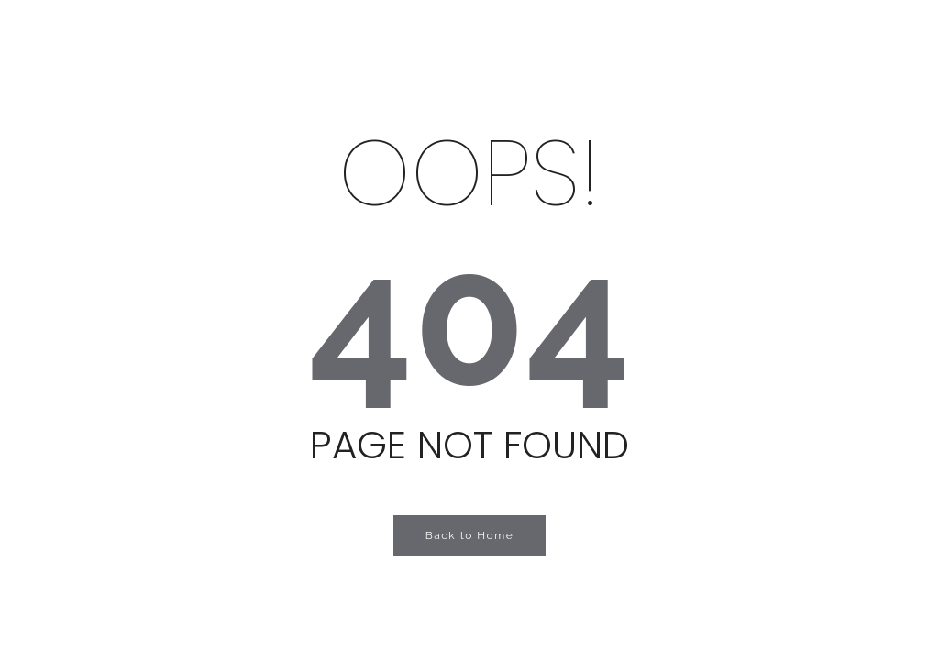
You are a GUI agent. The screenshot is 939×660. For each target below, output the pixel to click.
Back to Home (469, 535)
